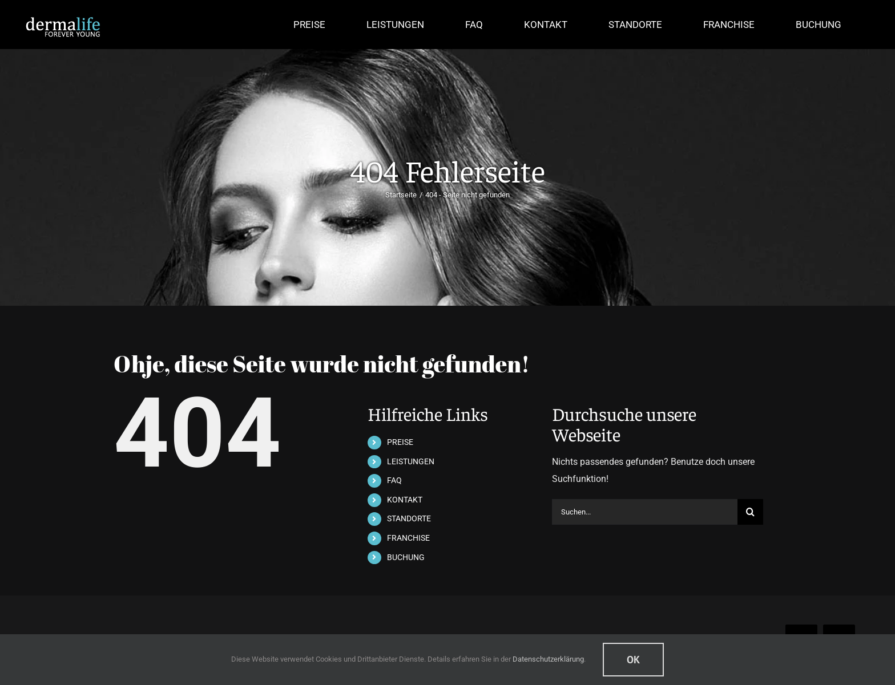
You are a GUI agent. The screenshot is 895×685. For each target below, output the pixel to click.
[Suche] (750, 512)
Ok (633, 659)
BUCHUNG (406, 557)
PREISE (400, 442)
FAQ (394, 480)
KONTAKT (404, 499)
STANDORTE (409, 518)
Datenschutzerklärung (548, 659)
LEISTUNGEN (410, 461)
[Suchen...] (644, 512)
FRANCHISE (408, 537)
